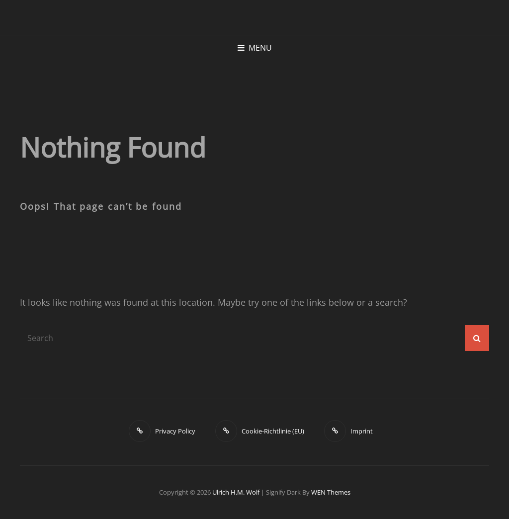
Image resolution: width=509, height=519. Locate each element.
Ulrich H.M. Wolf (235, 492)
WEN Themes (330, 492)
